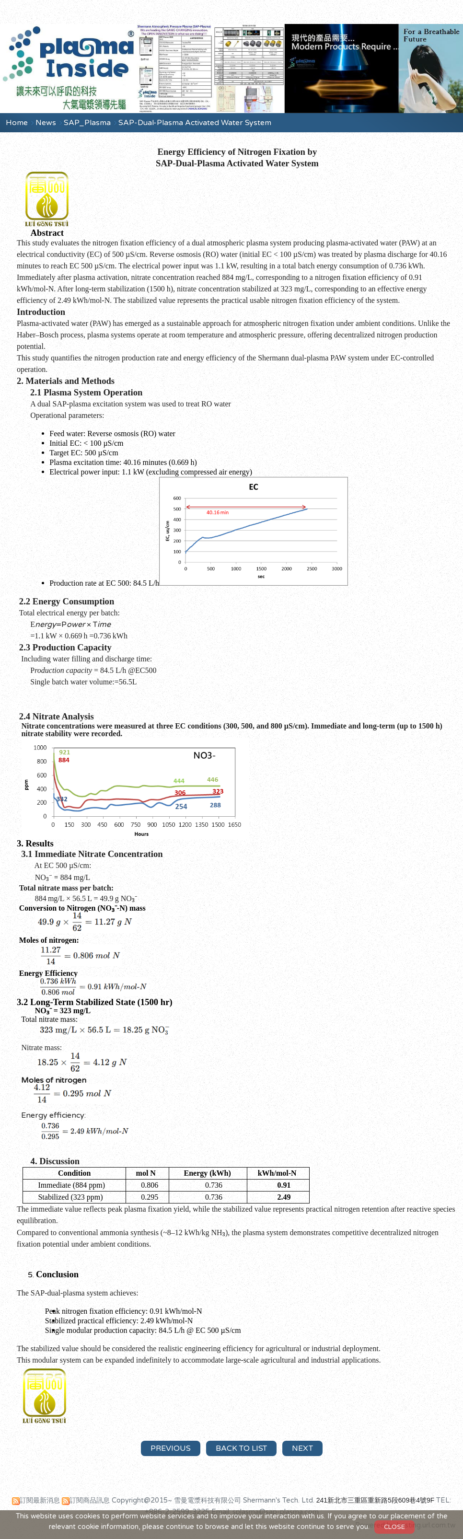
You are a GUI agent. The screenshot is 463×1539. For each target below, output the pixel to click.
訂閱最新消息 (40, 1500)
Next (302, 1448)
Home (17, 122)
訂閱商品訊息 (89, 1500)
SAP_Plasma (88, 122)
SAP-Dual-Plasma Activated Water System (194, 122)
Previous (170, 1448)
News (46, 122)
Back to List (241, 1448)
